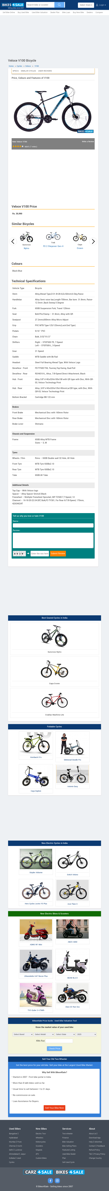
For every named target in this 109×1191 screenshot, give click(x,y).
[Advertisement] (54, 36)
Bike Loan (66, 12)
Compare (99, 12)
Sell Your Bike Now (54, 1107)
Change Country (95, 1158)
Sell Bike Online (9, 12)
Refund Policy (94, 1150)
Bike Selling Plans (69, 1146)
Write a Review (88, 141)
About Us (92, 1133)
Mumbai (12, 1142)
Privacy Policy (99, 1154)
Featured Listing (68, 1150)
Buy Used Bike (23, 12)
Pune (19, 1142)
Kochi (19, 1146)
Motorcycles (41, 1142)
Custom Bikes (41, 1158)
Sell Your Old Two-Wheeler (54, 1059)
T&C (90, 1154)
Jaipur (23, 1154)
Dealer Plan (54, 12)
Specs (16, 71)
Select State (86, 5)
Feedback (101, 1146)
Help (91, 1142)
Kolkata (12, 1158)
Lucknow (18, 1150)
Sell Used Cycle (68, 1162)
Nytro (26, 248)
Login (101, 5)
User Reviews (45, 71)
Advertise (98, 1142)
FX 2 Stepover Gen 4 (53, 246)
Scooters (39, 1146)
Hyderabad (13, 1137)
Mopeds (39, 1150)
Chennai (12, 1146)
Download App (94, 1137)
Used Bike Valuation (40, 12)
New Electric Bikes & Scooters (54, 913)
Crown (80, 248)
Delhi (11, 1150)
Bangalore (13, 1133)
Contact (92, 1146)
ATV (37, 1154)
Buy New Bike (78, 12)
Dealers (90, 12)
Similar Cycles (28, 71)
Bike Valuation (68, 1142)
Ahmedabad (14, 1154)
